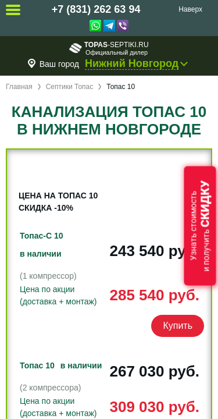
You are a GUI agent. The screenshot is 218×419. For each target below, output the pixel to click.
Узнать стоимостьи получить (200, 226)
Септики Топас (70, 87)
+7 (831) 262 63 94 (96, 9)
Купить (177, 326)
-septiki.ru (109, 48)
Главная (19, 87)
